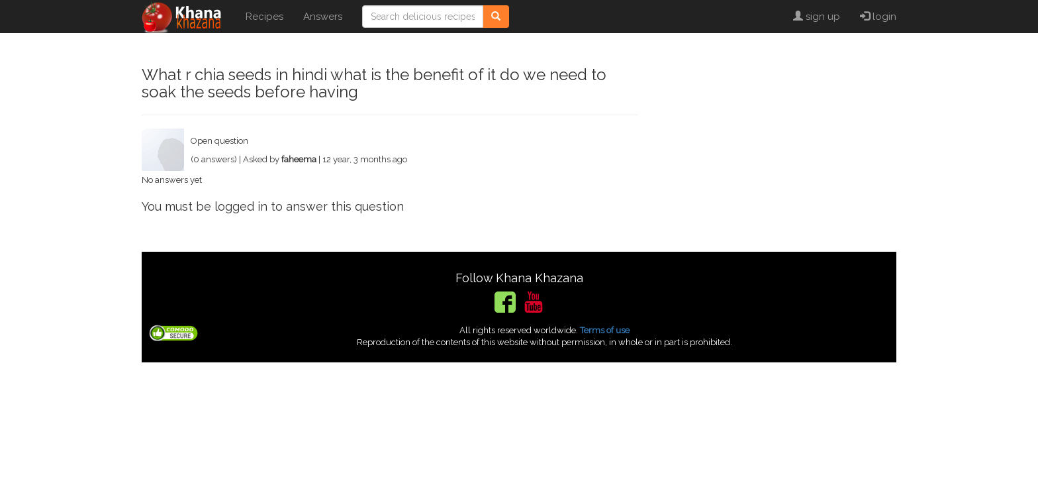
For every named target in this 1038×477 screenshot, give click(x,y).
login (878, 17)
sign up (816, 17)
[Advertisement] (777, 145)
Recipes (264, 17)
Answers (322, 17)
